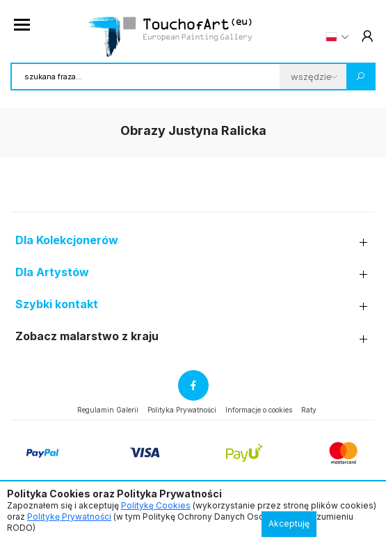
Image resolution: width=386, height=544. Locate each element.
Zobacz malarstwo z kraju (87, 336)
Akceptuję (288, 523)
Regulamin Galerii (107, 410)
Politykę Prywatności (69, 516)
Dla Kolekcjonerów (66, 240)
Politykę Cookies (156, 505)
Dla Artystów (52, 272)
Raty (308, 410)
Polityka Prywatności (181, 410)
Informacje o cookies (258, 410)
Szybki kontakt (56, 304)
